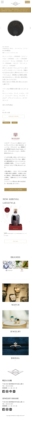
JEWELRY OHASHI (13, 116)
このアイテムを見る (15, 191)
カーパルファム (24, 9)
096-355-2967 (9, 411)
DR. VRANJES (15, 9)
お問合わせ (6, 123)
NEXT (14, 123)
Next (29, 223)
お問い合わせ (27, 1)
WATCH (15, 297)
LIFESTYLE (7, 9)
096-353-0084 (9, 393)
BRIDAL (15, 354)
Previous (1, 223)
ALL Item (15, 244)
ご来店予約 (27, 2)
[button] (30, 28)
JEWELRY (15, 326)
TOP (2, 9)
